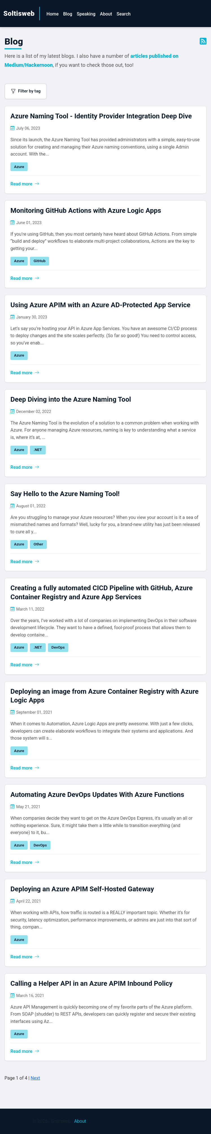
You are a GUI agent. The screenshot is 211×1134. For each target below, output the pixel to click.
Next (35, 1078)
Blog (67, 14)
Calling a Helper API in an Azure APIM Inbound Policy (91, 983)
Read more (24, 184)
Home (53, 14)
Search (124, 14)
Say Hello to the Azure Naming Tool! (65, 494)
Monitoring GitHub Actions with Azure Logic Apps (85, 211)
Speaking (86, 14)
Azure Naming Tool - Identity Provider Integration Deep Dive (101, 116)
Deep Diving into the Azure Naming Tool (70, 399)
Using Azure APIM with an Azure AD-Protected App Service (100, 305)
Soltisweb (19, 13)
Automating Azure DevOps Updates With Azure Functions (97, 795)
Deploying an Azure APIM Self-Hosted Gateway (82, 889)
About (106, 14)
